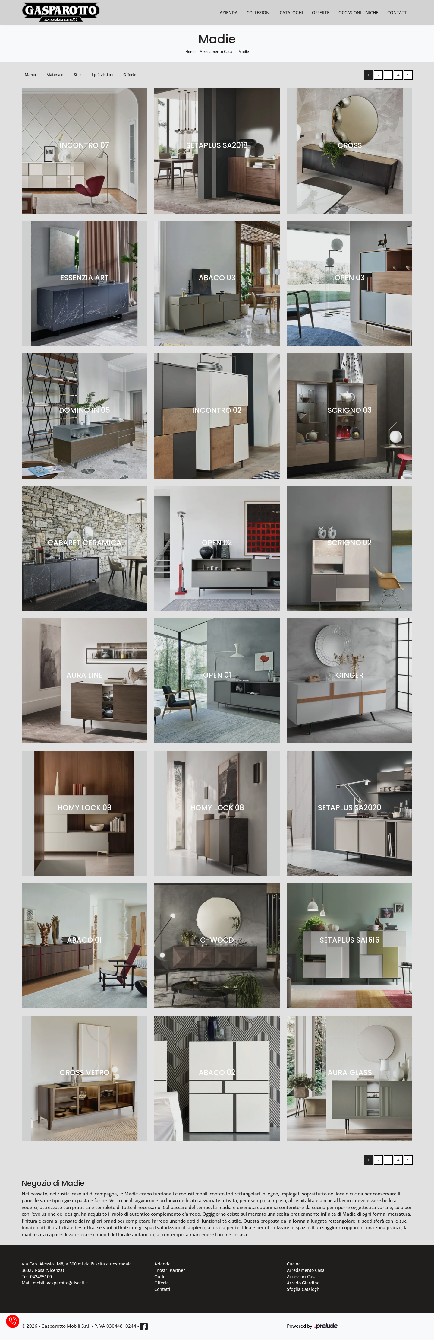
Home (190, 51)
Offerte (320, 12)
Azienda (228, 12)
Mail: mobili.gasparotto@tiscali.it (55, 1283)
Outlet (160, 1276)
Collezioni (259, 12)
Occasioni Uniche (358, 12)
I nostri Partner (169, 1270)
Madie (243, 51)
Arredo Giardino (303, 1283)
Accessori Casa (302, 1276)
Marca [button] (30, 74)
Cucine (294, 1264)
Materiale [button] (54, 74)
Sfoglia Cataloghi (304, 1289)
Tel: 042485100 (37, 1276)
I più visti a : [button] (102, 74)
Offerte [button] (129, 74)
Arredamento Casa (216, 51)
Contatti (397, 12)
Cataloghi (291, 12)
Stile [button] (77, 74)
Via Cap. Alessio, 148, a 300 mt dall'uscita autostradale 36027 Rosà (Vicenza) (77, 1267)
